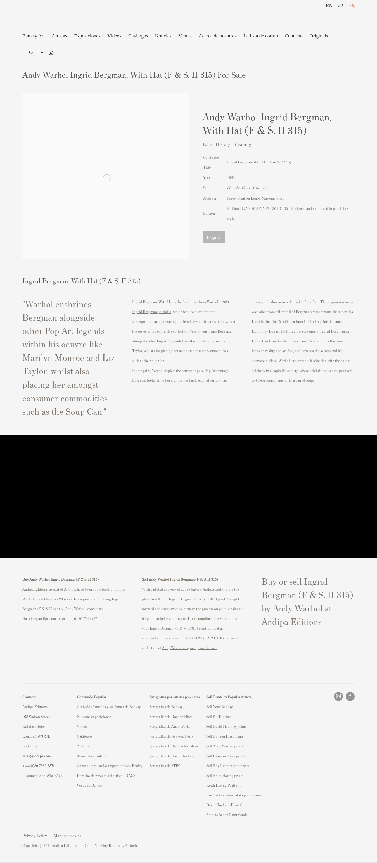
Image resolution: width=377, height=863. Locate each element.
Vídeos (114, 36)
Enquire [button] (214, 237)
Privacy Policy (34, 835)
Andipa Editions (41, 16)
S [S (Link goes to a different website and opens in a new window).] (207, 706)
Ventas (185, 36)
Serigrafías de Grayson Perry (171, 736)
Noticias (163, 36)
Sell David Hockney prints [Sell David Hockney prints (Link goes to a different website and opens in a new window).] (226, 726)
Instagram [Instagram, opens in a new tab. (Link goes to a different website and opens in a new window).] (51, 53)
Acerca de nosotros (217, 36)
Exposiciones (87, 36)
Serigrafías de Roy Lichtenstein (174, 745)
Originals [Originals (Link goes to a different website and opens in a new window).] (319, 36)
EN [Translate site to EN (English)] (329, 5)
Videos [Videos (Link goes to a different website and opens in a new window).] (82, 726)
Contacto (294, 36)
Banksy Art (33, 36)
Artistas (59, 36)
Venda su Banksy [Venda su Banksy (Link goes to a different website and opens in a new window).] (90, 785)
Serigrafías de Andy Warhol (171, 726)
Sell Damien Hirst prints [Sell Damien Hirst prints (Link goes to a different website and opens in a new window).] (224, 736)
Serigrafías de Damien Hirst (171, 716)
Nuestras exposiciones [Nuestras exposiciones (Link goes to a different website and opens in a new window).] (94, 716)
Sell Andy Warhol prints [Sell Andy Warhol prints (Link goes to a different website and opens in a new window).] (224, 745)
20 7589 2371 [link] (44, 765)
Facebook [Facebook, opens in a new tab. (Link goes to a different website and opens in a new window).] (42, 53)
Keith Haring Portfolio (223, 785)
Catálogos (138, 36)
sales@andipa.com (42, 618)
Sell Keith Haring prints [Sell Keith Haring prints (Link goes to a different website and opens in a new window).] (224, 775)
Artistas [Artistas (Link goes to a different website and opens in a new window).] (83, 745)
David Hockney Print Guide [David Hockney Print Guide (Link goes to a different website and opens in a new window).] (227, 804)
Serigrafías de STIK (165, 765)
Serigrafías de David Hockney (172, 755)
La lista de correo (260, 36)
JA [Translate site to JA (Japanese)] (341, 5)
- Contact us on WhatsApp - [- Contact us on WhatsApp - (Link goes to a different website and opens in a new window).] (43, 775)
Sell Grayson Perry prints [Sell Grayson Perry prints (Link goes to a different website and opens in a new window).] (225, 755)
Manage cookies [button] (67, 835)
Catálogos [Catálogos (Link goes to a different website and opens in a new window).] (84, 736)
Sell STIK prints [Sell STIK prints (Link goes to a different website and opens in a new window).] (218, 716)
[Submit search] (31, 52)
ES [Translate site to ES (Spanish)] (352, 5)
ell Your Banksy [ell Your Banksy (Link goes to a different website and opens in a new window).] (220, 706)
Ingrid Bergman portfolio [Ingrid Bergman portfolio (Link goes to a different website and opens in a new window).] (151, 311)
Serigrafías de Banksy (166, 706)
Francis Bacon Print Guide (227, 814)
